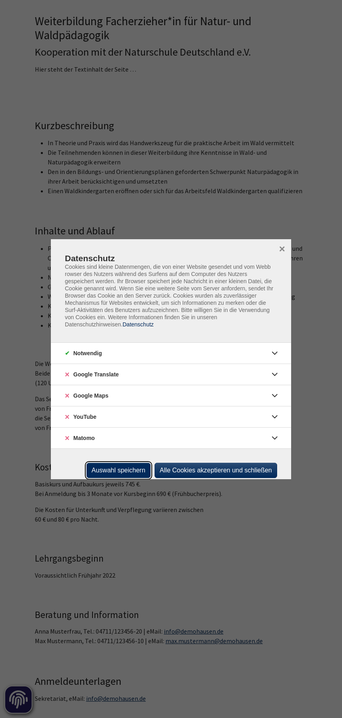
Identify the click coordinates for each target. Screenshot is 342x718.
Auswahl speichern (118, 470)
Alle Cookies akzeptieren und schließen (216, 470)
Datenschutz (138, 324)
